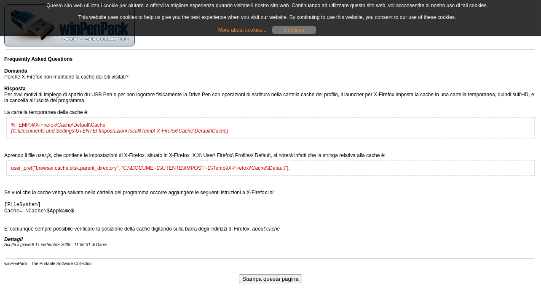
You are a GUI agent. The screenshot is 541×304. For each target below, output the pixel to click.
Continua (294, 30)
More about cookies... (242, 30)
